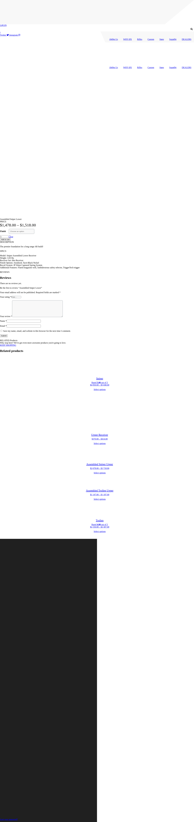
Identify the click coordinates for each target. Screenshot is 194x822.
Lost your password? (9, 819)
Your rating (5, 154)
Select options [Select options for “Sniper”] (100, 250)
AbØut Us (113, 39)
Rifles (139, 39)
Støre (161, 39)
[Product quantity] (5, 94)
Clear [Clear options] (11, 94)
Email (3, 186)
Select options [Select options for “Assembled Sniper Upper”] (100, 333)
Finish (3, 88)
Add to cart (5, 97)
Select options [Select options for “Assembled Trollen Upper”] (100, 360)
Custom (150, 39)
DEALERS (186, 39)
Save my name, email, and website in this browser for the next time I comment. (37, 191)
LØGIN (3, 25)
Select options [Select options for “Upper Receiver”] (100, 304)
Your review (6, 177)
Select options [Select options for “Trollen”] (100, 392)
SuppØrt (172, 39)
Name (3, 181)
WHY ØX (127, 39)
